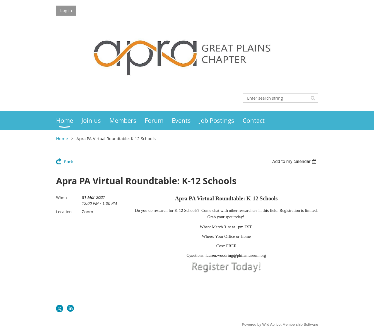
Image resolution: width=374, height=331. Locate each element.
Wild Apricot (271, 324)
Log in (66, 10)
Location (64, 211)
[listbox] (295, 161)
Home (62, 138)
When (61, 197)
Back (68, 161)
